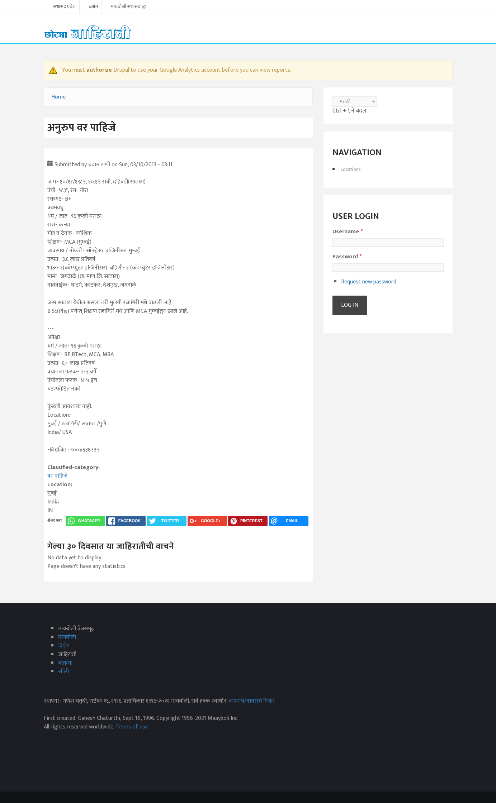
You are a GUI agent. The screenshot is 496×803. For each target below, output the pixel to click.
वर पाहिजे (57, 476)
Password (347, 257)
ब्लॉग (93, 7)
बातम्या (65, 663)
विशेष (64, 646)
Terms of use (131, 727)
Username (347, 232)
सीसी (63, 672)
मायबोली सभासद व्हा (128, 7)
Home (58, 97)
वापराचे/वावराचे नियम (251, 701)
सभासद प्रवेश (64, 7)
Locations (351, 169)
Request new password (368, 282)
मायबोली (67, 637)
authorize (99, 70)
